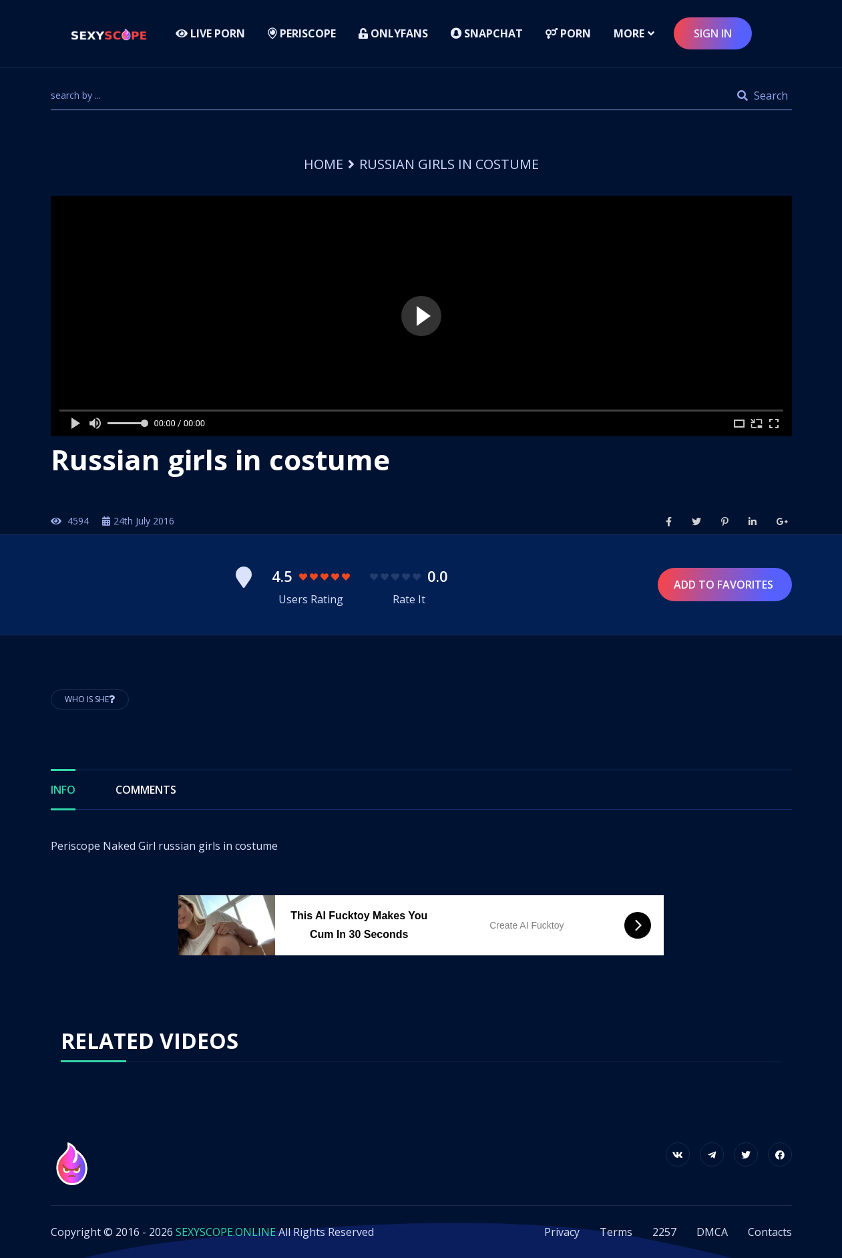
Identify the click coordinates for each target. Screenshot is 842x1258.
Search (762, 95)
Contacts (770, 1232)
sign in (713, 33)
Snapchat (487, 33)
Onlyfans (393, 33)
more (629, 33)
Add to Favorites (725, 584)
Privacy (562, 1232)
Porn (568, 33)
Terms (616, 1232)
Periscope (302, 33)
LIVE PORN (210, 33)
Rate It (409, 599)
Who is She (90, 699)
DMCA (712, 1232)
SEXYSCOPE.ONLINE (226, 1232)
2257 (664, 1232)
